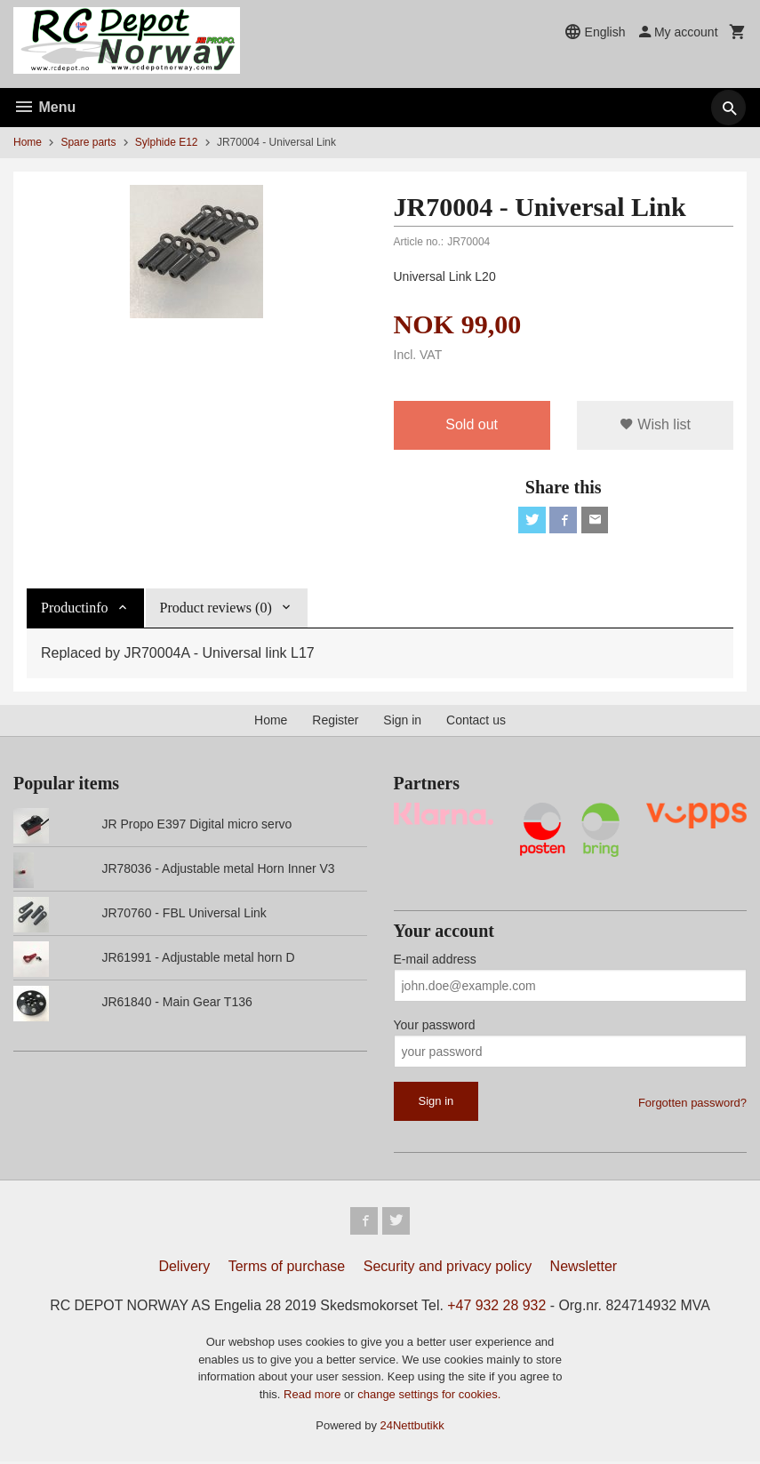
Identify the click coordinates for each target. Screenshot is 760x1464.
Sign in (402, 722)
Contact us (476, 722)
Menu (44, 107)
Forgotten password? (692, 1104)
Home (27, 142)
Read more (314, 1397)
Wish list (655, 424)
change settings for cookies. (428, 1397)
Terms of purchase (287, 1268)
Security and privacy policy (448, 1268)
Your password (435, 1027)
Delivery (184, 1268)
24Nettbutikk (412, 1428)
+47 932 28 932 (498, 1307)
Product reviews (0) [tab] (216, 609)
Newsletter (584, 1268)
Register (335, 722)
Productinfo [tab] (74, 609)
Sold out (471, 424)
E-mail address (435, 961)
